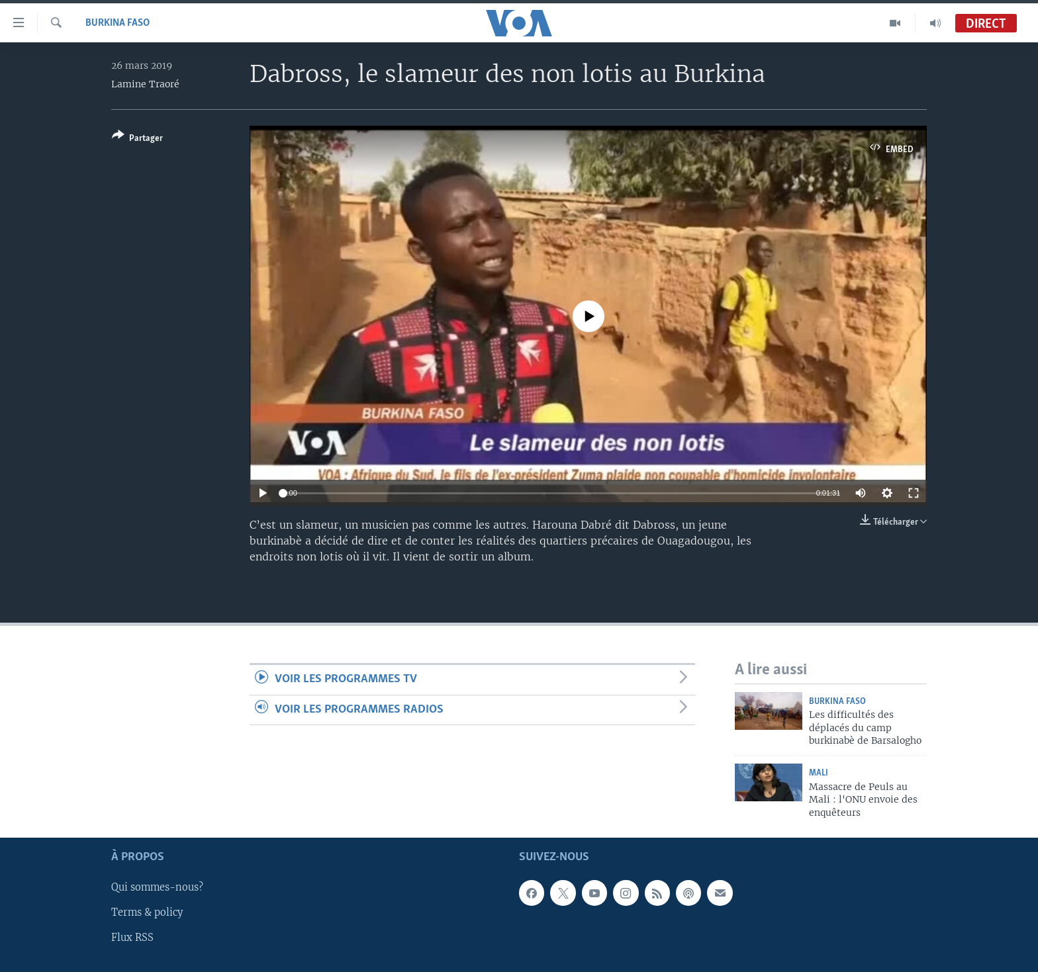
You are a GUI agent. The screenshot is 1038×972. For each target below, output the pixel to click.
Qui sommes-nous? (157, 888)
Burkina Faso (117, 23)
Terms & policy (147, 913)
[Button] (137, 139)
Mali (818, 773)
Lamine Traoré (145, 84)
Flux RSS (132, 938)
